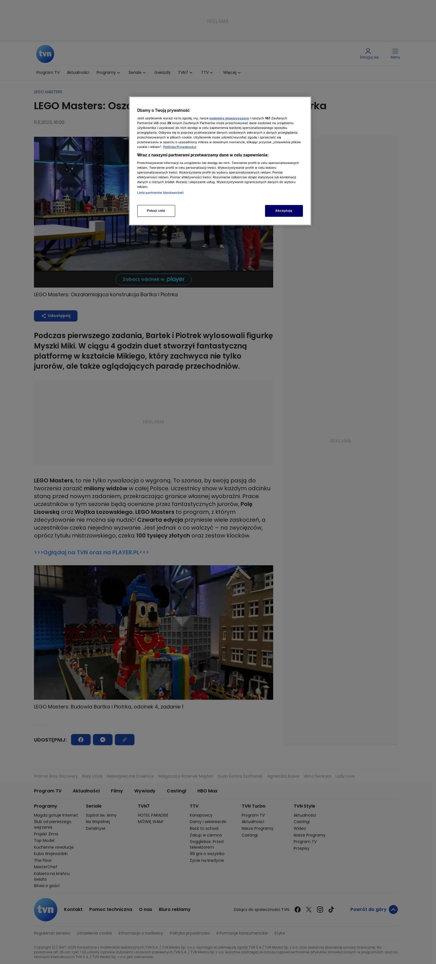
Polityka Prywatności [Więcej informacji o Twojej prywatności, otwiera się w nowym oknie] (179, 147)
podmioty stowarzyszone (229, 118)
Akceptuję (284, 211)
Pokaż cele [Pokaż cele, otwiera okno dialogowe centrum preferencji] (156, 211)
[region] (220, 160)
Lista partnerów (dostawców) (160, 193)
